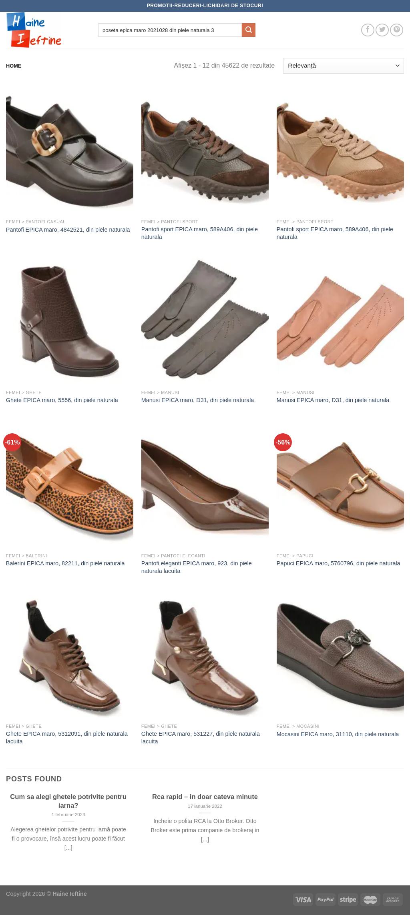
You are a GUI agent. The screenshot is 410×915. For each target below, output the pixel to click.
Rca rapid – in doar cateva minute (205, 797)
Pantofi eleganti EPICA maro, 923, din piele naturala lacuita (196, 567)
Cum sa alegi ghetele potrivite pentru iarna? (68, 801)
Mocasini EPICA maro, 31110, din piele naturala (338, 734)
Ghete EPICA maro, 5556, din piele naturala (62, 400)
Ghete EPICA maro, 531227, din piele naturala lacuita (200, 738)
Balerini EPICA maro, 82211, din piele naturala (65, 563)
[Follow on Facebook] (367, 30)
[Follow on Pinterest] (396, 30)
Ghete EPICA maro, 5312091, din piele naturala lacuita (67, 738)
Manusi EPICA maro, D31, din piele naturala (197, 400)
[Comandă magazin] (343, 66)
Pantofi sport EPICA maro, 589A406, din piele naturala (199, 233)
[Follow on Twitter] (382, 30)
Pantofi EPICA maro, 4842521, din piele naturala (68, 229)
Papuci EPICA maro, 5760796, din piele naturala (338, 563)
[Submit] (248, 30)
